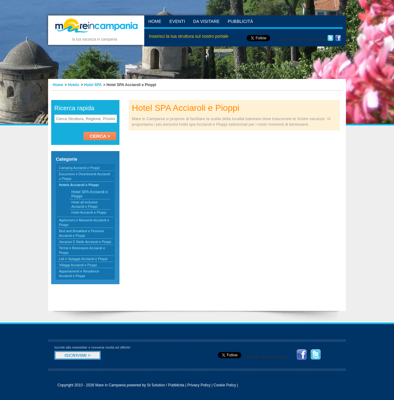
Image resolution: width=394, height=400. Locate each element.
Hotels (73, 85)
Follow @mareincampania (300, 39)
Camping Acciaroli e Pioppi (79, 168)
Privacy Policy (199, 385)
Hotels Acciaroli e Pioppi (79, 185)
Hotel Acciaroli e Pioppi (88, 212)
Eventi (177, 21)
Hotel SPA (93, 85)
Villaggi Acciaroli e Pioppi (78, 265)
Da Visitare (206, 21)
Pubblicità (240, 21)
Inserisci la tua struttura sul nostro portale (188, 36)
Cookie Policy (224, 385)
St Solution (156, 385)
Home (154, 21)
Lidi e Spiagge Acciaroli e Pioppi (83, 259)
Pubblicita (176, 385)
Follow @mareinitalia (267, 356)
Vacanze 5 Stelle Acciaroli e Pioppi (85, 242)
